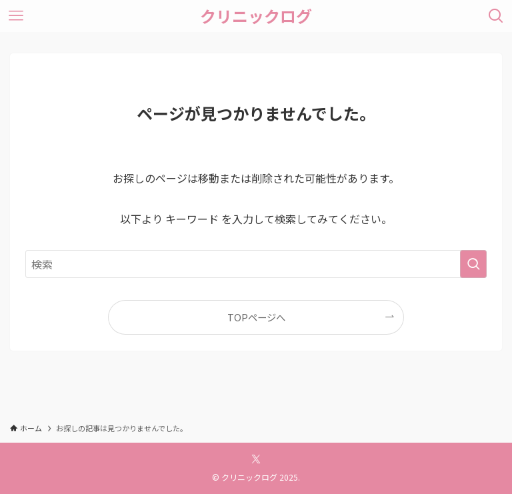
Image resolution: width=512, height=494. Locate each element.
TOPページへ (256, 317)
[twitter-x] (256, 459)
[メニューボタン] (16, 16)
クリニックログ (256, 16)
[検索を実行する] (473, 264)
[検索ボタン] (496, 16)
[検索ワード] (255, 264)
